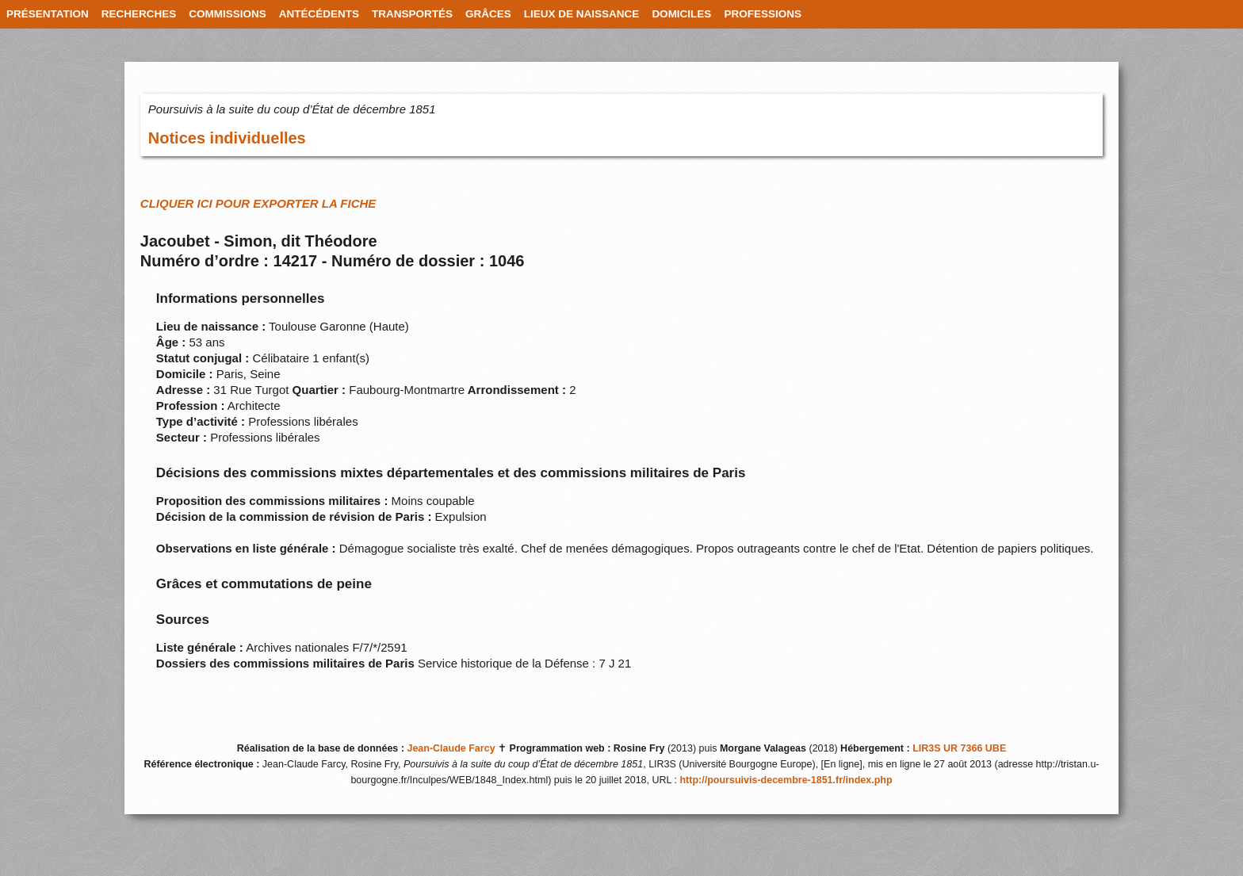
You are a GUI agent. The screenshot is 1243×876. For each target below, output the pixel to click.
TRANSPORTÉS (412, 14)
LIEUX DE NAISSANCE (582, 14)
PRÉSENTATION (47, 14)
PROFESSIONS (762, 14)
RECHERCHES (139, 14)
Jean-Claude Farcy (451, 748)
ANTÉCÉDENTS (319, 14)
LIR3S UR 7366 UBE (959, 748)
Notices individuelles (227, 138)
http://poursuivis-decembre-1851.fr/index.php (785, 780)
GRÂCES (488, 14)
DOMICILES (681, 14)
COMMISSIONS (227, 14)
